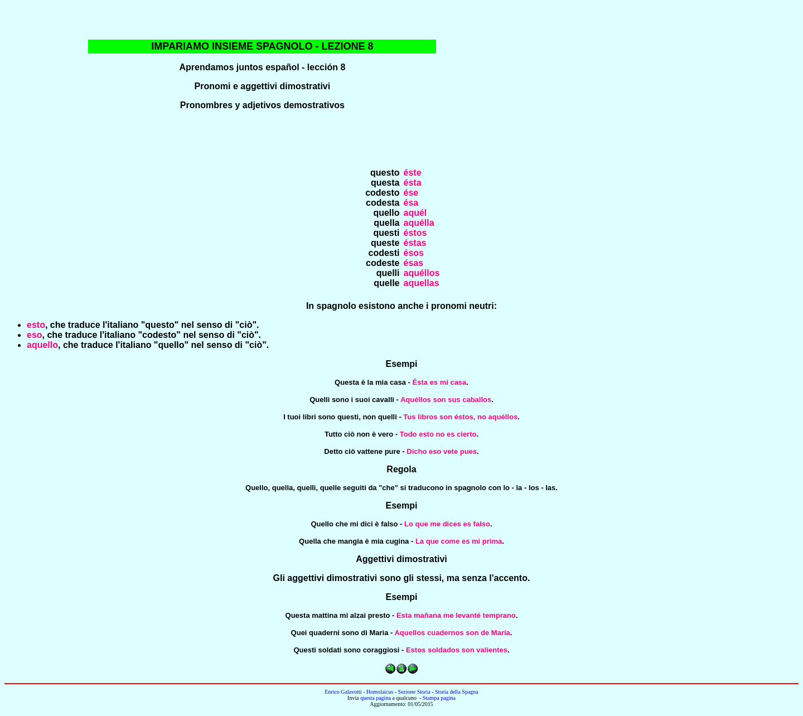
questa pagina (375, 698)
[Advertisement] (658, 84)
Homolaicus (379, 692)
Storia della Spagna (456, 692)
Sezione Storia (414, 692)
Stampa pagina (439, 698)
